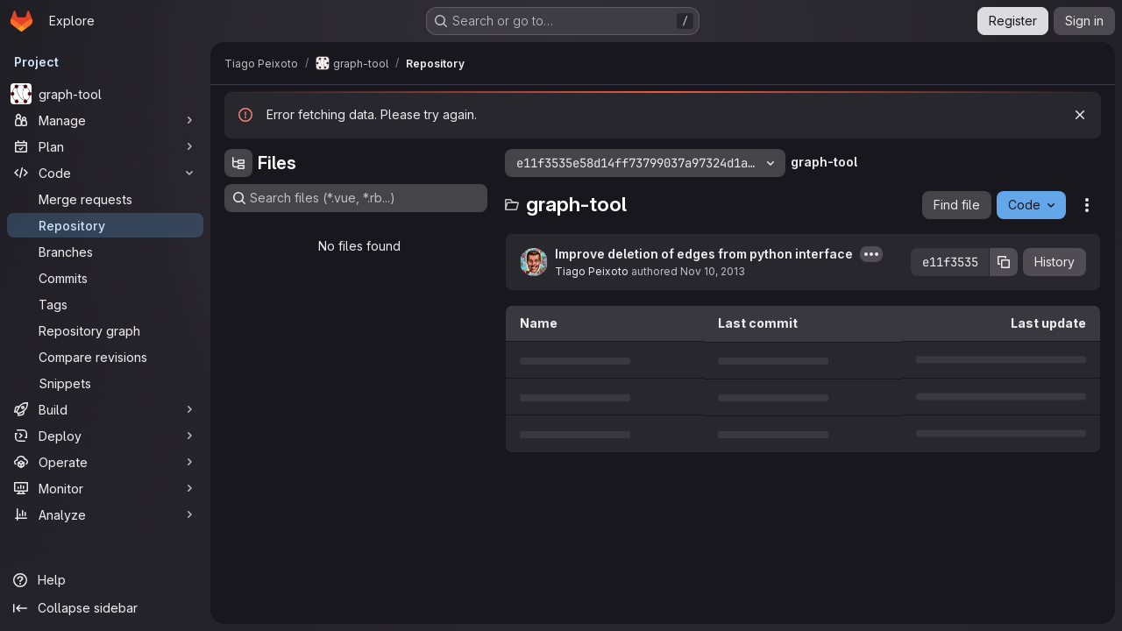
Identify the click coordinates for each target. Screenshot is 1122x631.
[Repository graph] (105, 330)
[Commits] (105, 278)
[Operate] (105, 462)
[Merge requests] (105, 199)
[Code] (105, 172)
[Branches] (105, 251)
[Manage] (105, 120)
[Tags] (105, 304)
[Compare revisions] (105, 356)
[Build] (105, 409)
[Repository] (105, 225)
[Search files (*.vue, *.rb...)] (355, 198)
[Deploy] (105, 435)
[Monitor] (105, 488)
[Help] (105, 580)
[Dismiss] (1079, 114)
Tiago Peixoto (591, 271)
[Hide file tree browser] (238, 163)
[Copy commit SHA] (1004, 262)
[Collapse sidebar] (105, 608)
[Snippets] (105, 383)
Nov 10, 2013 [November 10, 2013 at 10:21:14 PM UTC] (712, 271)
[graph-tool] (105, 94)
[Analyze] (105, 514)
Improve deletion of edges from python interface (704, 253)
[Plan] (105, 146)
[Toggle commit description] (871, 254)
